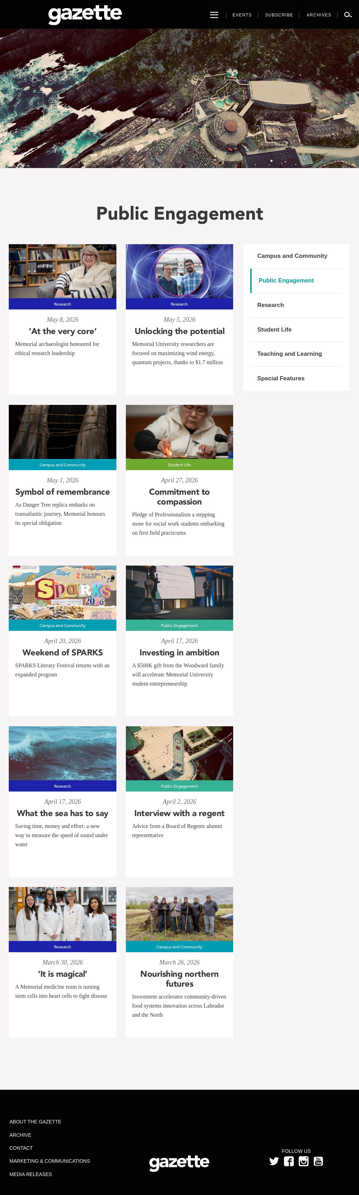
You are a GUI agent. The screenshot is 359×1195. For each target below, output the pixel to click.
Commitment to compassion (179, 497)
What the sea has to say (62, 813)
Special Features (281, 378)
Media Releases (30, 1174)
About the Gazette (35, 1121)
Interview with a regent (179, 813)
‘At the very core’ (62, 331)
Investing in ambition (179, 652)
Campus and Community (292, 256)
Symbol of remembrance (62, 492)
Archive (20, 1135)
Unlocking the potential (180, 331)
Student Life (274, 329)
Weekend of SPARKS (62, 652)
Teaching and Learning (289, 354)
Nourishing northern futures (179, 979)
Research (270, 305)
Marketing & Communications (49, 1161)
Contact (21, 1148)
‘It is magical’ (62, 974)
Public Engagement (286, 280)
